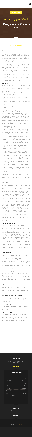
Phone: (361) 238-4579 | (16, 410)
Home (9, 33)
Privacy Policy (19, 422)
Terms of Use (12, 422)
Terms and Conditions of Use (16, 45)
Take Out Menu (16, 415)
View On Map (16, 366)
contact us (20, 424)
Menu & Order (16, 12)
